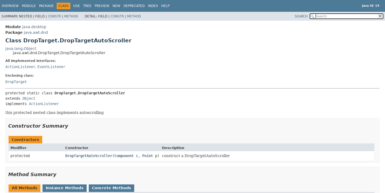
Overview (10, 6)
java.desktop (34, 27)
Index (153, 6)
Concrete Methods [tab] (111, 188)
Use (76, 6)
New (116, 6)
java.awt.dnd (36, 32)
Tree (87, 6)
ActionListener (20, 67)
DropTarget (16, 82)
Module (29, 6)
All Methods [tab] (24, 188)
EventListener (51, 67)
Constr (54, 16)
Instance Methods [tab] (64, 188)
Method (71, 16)
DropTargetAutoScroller (88, 156)
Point (147, 156)
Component (124, 156)
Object (28, 98)
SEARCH (301, 16)
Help (165, 6)
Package (46, 6)
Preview (102, 6)
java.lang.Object (20, 48)
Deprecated (134, 6)
